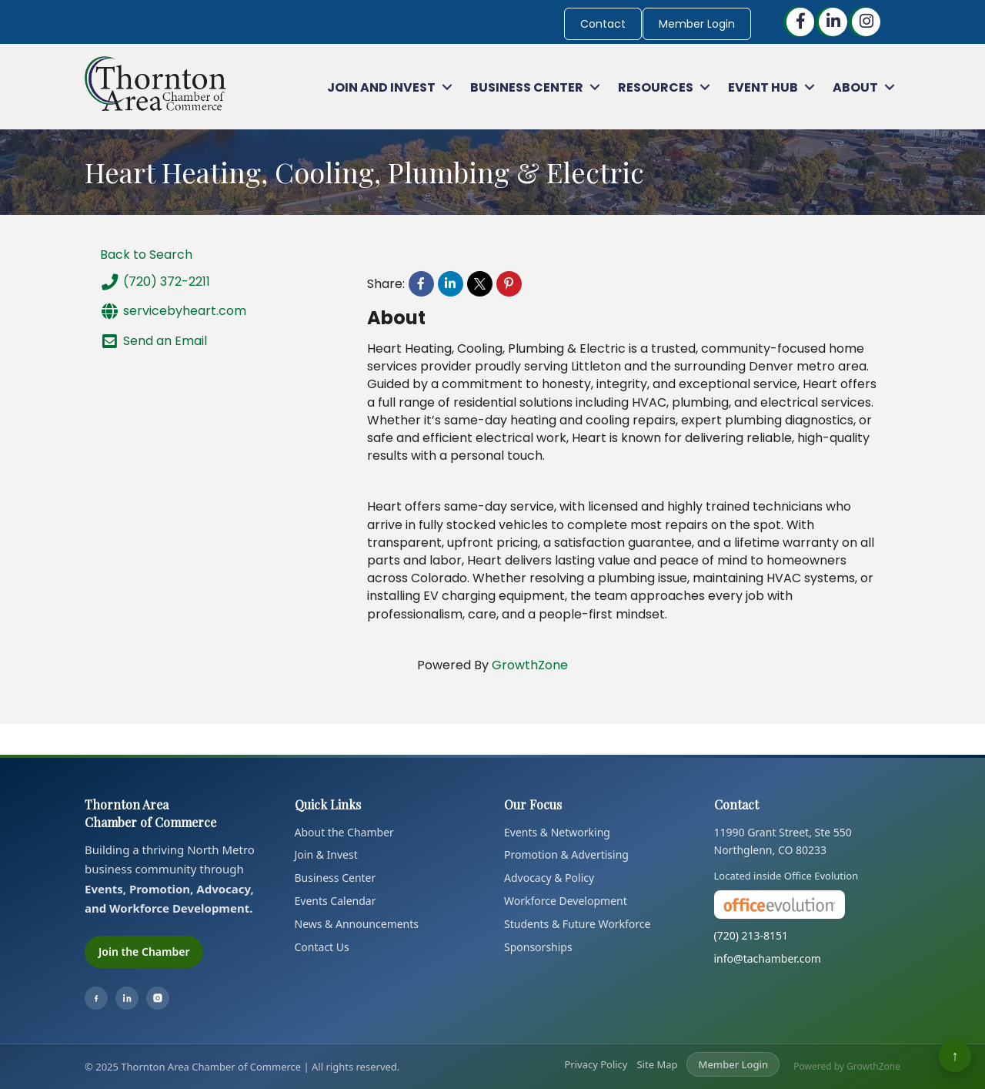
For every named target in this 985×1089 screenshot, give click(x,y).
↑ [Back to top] (955, 1055)
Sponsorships (538, 947)
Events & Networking (557, 832)
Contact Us (322, 947)
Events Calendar (335, 900)
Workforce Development (565, 900)
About (855, 87)
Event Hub (763, 87)
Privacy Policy (595, 1064)
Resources (655, 87)
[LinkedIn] (127, 998)
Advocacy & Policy (549, 877)
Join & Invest (326, 854)
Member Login (697, 24)
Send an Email (153, 341)
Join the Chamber (143, 951)
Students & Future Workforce (577, 923)
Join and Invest (381, 87)
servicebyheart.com (173, 311)
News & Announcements (357, 923)
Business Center (526, 87)
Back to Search (146, 254)
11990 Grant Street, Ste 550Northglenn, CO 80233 (783, 841)
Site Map (656, 1064)
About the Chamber (344, 832)
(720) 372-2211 (155, 282)
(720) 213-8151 (751, 935)
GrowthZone (530, 665)
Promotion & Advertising (566, 854)
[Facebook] (96, 998)
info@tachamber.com (767, 958)
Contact (603, 24)
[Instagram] (157, 998)
